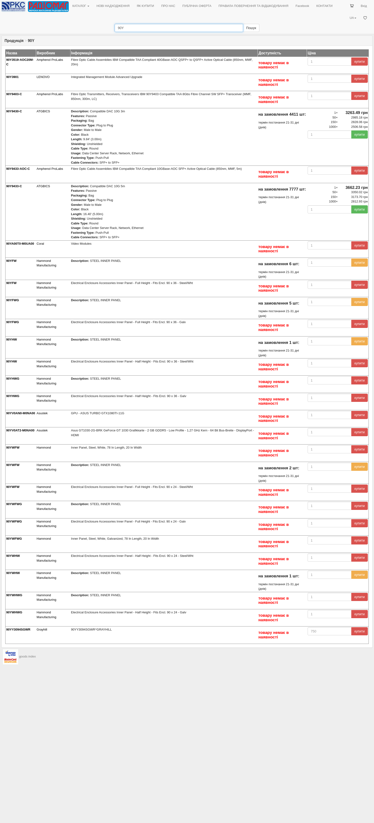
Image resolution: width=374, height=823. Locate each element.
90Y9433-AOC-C (18, 169)
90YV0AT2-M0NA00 (20, 430)
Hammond (44, 447)
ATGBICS (43, 111)
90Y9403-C (14, 94)
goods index (27, 656)
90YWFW (13, 447)
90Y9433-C (14, 186)
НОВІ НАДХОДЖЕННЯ (112, 6)
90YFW (11, 261)
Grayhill (42, 629)
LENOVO (43, 77)
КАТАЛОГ (80, 6)
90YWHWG (14, 595)
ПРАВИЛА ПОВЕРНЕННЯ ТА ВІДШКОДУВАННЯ (253, 6)
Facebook (302, 6)
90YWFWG (14, 504)
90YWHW (13, 556)
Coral (40, 243)
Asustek (42, 413)
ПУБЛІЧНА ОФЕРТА (197, 6)
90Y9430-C (14, 111)
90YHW (11, 339)
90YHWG (12, 378)
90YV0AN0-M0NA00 (20, 413)
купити (359, 61)
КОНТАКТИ (324, 6)
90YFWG (12, 300)
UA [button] (353, 18)
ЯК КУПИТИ (145, 6)
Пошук (251, 28)
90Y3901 (12, 77)
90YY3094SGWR (18, 629)
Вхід (364, 6)
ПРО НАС (168, 6)
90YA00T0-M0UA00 (20, 243)
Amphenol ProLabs (50, 60)
